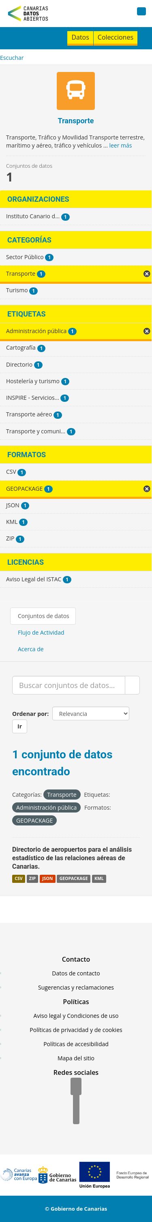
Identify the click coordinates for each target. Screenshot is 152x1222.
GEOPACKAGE (74, 879)
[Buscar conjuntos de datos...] (68, 685)
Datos (80, 37)
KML (99, 879)
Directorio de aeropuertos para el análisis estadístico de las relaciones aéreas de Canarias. (72, 858)
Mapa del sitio (76, 1058)
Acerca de (31, 649)
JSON (47, 879)
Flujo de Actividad (41, 632)
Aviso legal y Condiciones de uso (76, 1015)
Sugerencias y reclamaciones (76, 987)
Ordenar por (29, 714)
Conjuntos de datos (43, 616)
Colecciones (115, 37)
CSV (18, 879)
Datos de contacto (76, 973)
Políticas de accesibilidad (76, 1044)
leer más (120, 145)
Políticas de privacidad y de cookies (76, 1030)
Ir (19, 726)
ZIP (32, 879)
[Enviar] (132, 685)
